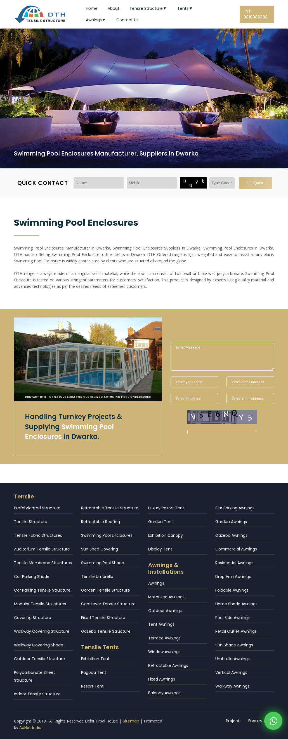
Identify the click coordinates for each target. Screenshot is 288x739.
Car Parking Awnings (234, 508)
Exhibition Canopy (165, 535)
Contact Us (127, 20)
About (113, 8)
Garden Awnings (231, 521)
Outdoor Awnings (165, 610)
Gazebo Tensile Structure (106, 631)
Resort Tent (92, 686)
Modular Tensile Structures (40, 604)
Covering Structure (32, 617)
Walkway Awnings (232, 686)
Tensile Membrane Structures (43, 563)
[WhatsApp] (273, 722)
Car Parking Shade (31, 576)
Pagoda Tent (93, 672)
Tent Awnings (161, 624)
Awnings (96, 20)
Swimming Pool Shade (102, 563)
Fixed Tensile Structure (103, 617)
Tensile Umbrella (97, 576)
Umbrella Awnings (232, 659)
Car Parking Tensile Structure (42, 590)
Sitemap (131, 721)
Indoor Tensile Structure (37, 694)
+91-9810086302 (256, 14)
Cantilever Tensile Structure (108, 604)
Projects (234, 721)
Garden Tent (160, 521)
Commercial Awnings (236, 549)
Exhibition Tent (95, 659)
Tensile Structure (148, 8)
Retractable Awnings (168, 665)
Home (92, 8)
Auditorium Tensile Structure (42, 549)
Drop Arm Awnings (233, 576)
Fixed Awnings (161, 679)
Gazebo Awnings (231, 535)
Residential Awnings (234, 563)
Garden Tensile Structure (105, 590)
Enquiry (256, 721)
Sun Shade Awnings (234, 645)
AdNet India (30, 727)
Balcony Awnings (164, 693)
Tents (185, 8)
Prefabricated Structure (37, 508)
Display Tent (160, 549)
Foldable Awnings (232, 590)
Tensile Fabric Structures (38, 535)
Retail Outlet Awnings (236, 631)
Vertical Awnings (231, 672)
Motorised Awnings (166, 597)
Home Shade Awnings (236, 604)
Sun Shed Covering (99, 549)
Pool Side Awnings (232, 617)
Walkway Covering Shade (38, 645)
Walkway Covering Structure (41, 631)
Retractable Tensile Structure (109, 508)
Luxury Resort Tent (166, 508)
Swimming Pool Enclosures (107, 535)
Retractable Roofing (100, 521)
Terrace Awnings (164, 638)
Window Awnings (164, 652)
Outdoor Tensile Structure (39, 659)
